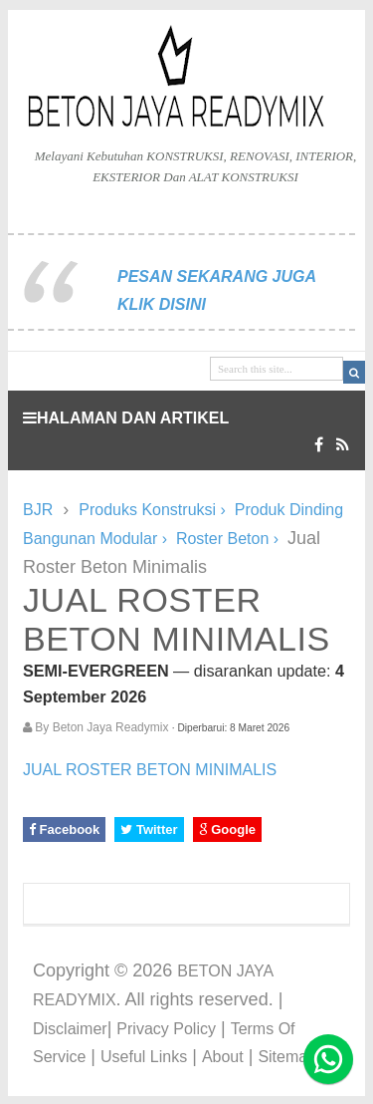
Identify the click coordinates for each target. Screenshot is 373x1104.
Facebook (64, 829)
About (223, 1056)
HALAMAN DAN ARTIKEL (126, 418)
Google (227, 829)
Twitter (148, 829)
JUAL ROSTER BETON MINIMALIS (150, 769)
